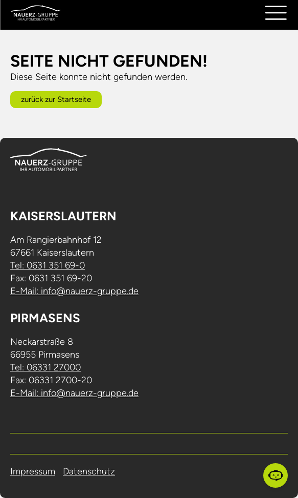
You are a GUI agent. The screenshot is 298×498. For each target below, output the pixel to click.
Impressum (32, 471)
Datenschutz (89, 471)
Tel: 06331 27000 (45, 367)
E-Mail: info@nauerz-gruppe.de (74, 291)
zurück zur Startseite (56, 99)
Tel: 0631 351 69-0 (47, 265)
